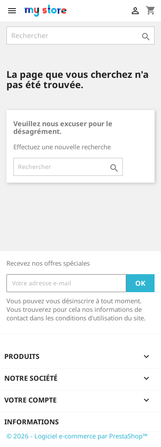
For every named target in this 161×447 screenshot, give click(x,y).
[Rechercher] (80, 35)
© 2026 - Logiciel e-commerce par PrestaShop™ (77, 436)
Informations (31, 421)
